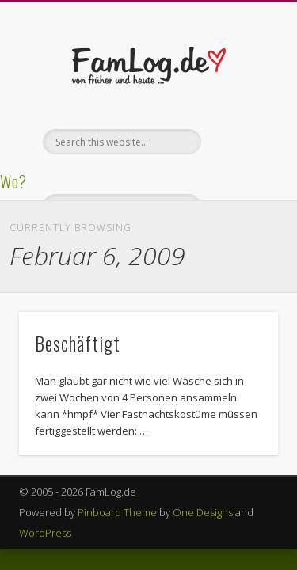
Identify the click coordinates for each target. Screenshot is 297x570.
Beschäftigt (77, 343)
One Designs (203, 512)
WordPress (45, 533)
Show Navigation (240, 141)
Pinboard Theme (117, 512)
